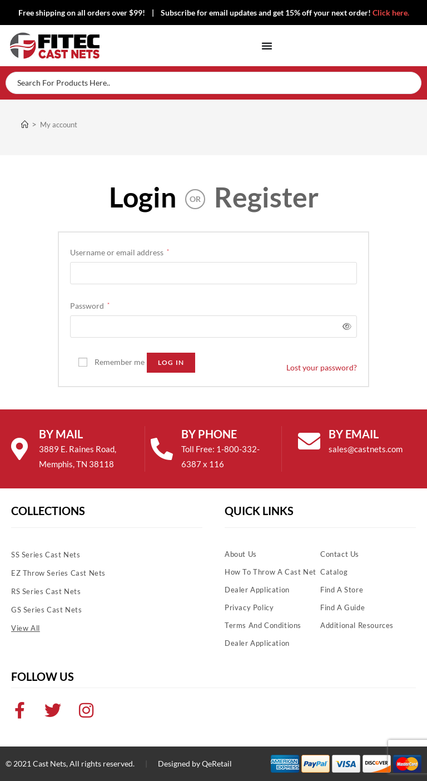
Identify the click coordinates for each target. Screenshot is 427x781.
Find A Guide (342, 607)
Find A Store (341, 589)
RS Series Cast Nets (46, 591)
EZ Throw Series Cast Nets (58, 573)
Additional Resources (357, 625)
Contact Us (339, 554)
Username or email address (119, 251)
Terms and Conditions (263, 625)
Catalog (333, 571)
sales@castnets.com (366, 449)
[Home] (24, 124)
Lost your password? (321, 367)
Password (90, 304)
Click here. (391, 12)
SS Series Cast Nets (45, 554)
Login (142, 197)
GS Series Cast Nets (46, 609)
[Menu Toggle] (266, 45)
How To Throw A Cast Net (270, 571)
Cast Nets (49, 763)
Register (266, 197)
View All (25, 628)
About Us (241, 554)
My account (58, 124)
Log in (171, 362)
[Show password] (345, 326)
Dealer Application (257, 589)
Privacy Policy (249, 607)
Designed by (179, 763)
